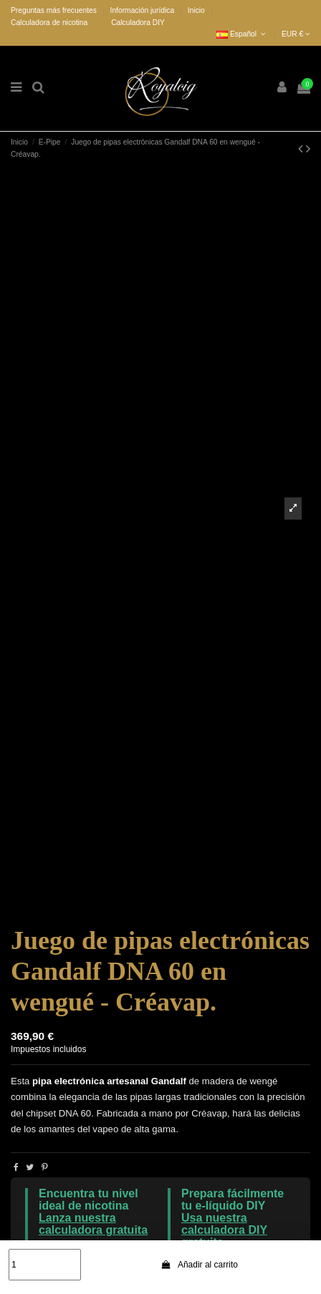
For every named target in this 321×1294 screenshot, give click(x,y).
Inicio (196, 10)
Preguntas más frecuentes (55, 10)
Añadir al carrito (199, 1265)
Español (242, 34)
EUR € (296, 34)
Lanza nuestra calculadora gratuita (93, 1224)
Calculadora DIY (138, 22)
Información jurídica (143, 10)
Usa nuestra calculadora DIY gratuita (224, 1230)
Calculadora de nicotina (49, 22)
